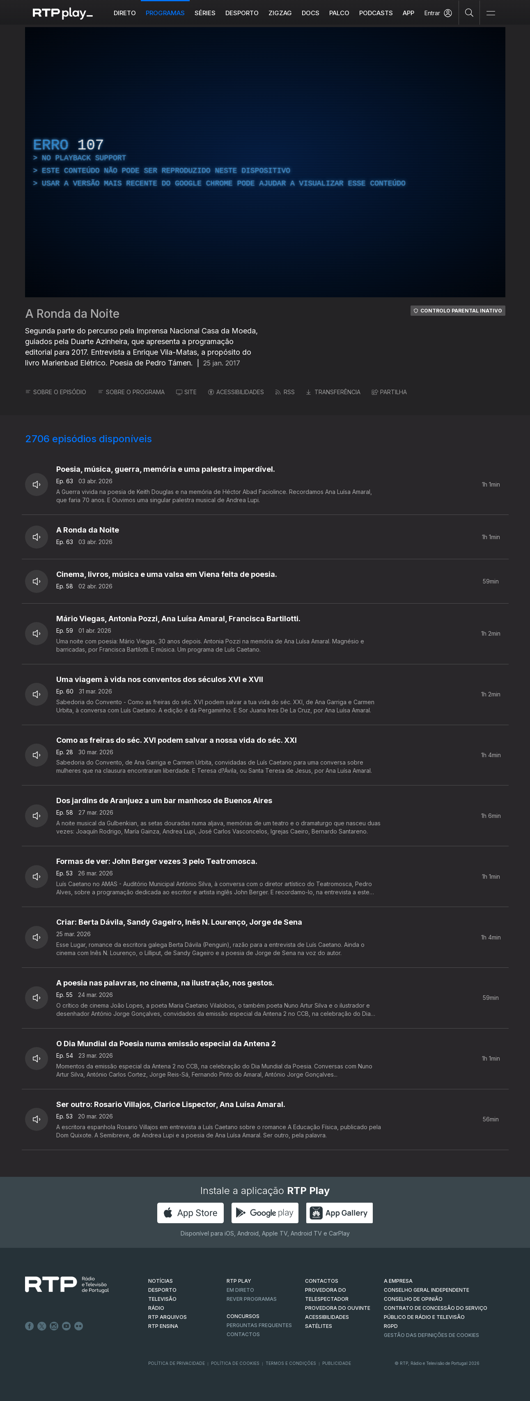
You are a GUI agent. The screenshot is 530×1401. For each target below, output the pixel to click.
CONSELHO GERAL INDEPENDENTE (426, 1290)
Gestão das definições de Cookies (431, 1335)
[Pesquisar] (469, 12)
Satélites (318, 1326)
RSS (285, 391)
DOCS (310, 13)
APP (408, 13)
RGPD (391, 1326)
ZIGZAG (280, 13)
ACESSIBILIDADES (236, 391)
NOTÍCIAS (160, 1281)
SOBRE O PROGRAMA (131, 391)
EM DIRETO (240, 1290)
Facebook (29, 1326)
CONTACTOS (321, 1281)
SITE (186, 391)
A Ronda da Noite (72, 314)
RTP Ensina (163, 1326)
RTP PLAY (239, 1281)
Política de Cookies (235, 1363)
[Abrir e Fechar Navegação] (490, 13)
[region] (265, 162)
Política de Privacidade (176, 1363)
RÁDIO (156, 1308)
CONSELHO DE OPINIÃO (413, 1299)
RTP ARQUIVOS (167, 1317)
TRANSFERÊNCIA (333, 391)
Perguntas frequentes (259, 1325)
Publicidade (336, 1363)
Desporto (242, 13)
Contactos (243, 1334)
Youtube (66, 1326)
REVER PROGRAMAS (252, 1299)
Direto (125, 13)
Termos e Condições (291, 1363)
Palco (339, 13)
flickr (78, 1326)
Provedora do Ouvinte (337, 1308)
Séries (205, 13)
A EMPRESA (398, 1281)
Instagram (54, 1326)
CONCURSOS (243, 1316)
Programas (165, 13)
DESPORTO (162, 1290)
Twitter (41, 1326)
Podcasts (376, 13)
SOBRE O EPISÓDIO (55, 391)
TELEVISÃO (162, 1299)
